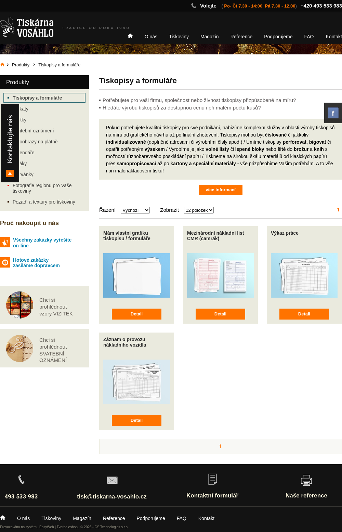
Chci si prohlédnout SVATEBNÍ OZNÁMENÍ (53, 350)
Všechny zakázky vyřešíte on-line (42, 242)
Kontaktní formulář (212, 495)
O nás (151, 36)
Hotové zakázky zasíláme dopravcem (36, 263)
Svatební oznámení (33, 130)
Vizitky (19, 119)
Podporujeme (278, 36)
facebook (333, 112)
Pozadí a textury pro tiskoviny (44, 202)
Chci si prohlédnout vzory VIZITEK (56, 306)
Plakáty (20, 109)
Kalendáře (24, 152)
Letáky (20, 163)
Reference (242, 36)
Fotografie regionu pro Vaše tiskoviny (42, 188)
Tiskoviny (179, 36)
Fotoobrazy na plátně (35, 141)
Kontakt (334, 36)
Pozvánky (23, 174)
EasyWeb (46, 527)
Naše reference (306, 495)
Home (130, 36)
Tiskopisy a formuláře (37, 98)
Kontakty (10, 143)
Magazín (209, 36)
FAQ (309, 36)
